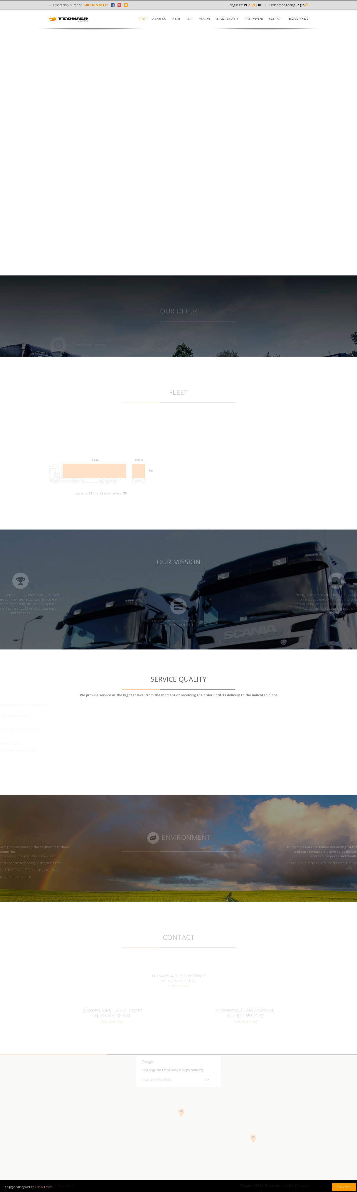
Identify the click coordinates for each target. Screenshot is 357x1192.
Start (142, 19)
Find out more (43, 1187)
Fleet (189, 19)
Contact (275, 19)
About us (159, 19)
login (300, 5)
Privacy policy (298, 19)
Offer (175, 19)
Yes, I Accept (343, 1187)
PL (246, 5)
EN (253, 5)
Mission (204, 19)
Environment (253, 19)
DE (260, 5)
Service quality (227, 19)
